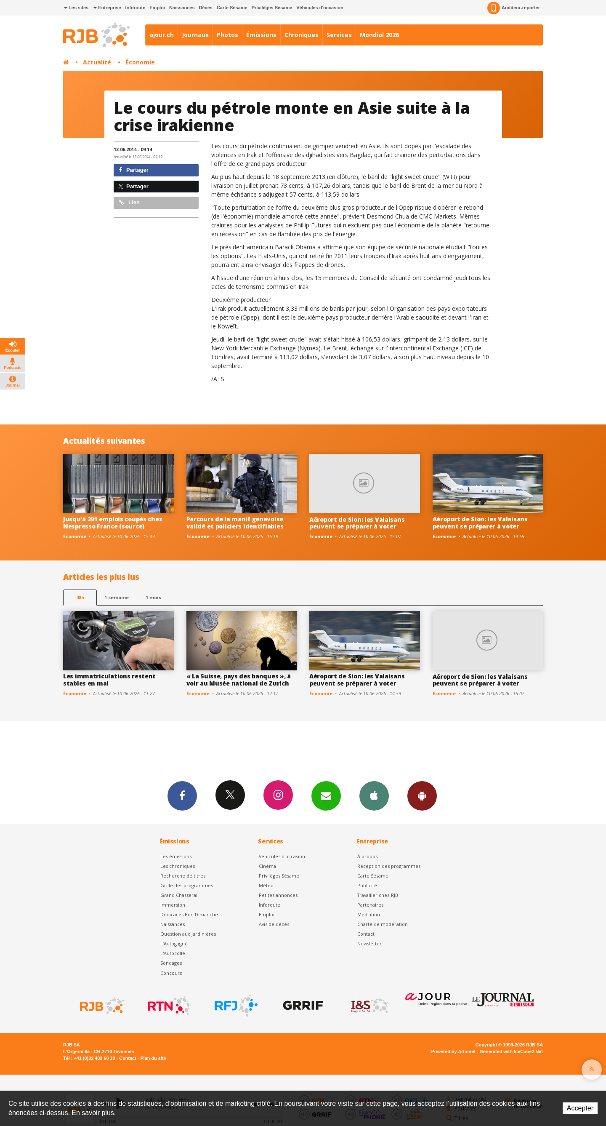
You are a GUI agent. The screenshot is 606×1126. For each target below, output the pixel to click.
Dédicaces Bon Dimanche (189, 914)
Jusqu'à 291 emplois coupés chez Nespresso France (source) (112, 522)
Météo (266, 885)
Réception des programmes (388, 866)
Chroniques (301, 35)
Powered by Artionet (453, 1051)
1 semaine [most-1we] (116, 597)
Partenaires (370, 904)
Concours (171, 973)
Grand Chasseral (178, 895)
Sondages (171, 963)
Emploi (157, 7)
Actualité (97, 62)
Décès (206, 7)
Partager (134, 170)
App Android (422, 795)
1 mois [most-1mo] (153, 597)
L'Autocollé (172, 953)
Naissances (182, 7)
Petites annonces (278, 895)
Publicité (367, 885)
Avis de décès (274, 924)
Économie (140, 62)
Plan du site (153, 1058)
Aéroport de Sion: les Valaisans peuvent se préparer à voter (356, 523)
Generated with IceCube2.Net (511, 1051)
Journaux (195, 35)
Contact (366, 934)
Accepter (580, 1108)
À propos (367, 856)
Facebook (182, 795)
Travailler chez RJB (377, 895)
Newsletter (369, 943)
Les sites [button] (76, 7)
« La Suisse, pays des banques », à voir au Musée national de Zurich (238, 679)
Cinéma (267, 866)
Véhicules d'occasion (319, 7)
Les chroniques (177, 866)
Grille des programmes (186, 885)
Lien (129, 202)
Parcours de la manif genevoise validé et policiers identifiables (235, 522)
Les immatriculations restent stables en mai (109, 679)
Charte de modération (382, 924)
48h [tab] (80, 597)
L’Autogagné (174, 943)
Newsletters (326, 795)
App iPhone (374, 795)
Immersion (172, 904)
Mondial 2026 (379, 35)
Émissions (261, 35)
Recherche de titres (182, 875)
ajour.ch (161, 35)
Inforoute (135, 7)
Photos (227, 35)
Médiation (368, 914)
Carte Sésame (232, 7)
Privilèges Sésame (272, 7)
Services (339, 35)
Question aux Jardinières (188, 934)
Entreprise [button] (107, 7)
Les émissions (175, 856)
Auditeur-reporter (513, 8)
